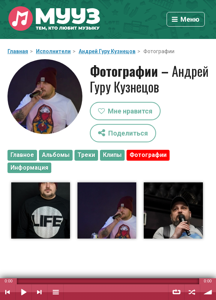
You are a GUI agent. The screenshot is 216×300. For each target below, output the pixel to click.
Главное (22, 154)
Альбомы (56, 154)
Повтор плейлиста (176, 292)
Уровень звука (208, 292)
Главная (17, 51)
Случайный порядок (192, 292)
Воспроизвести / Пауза (23, 292)
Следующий (39, 292)
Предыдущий (7, 292)
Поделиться (123, 132)
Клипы (112, 154)
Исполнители (53, 51)
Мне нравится (125, 111)
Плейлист (55, 292)
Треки (86, 154)
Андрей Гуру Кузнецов (107, 51)
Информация (29, 167)
